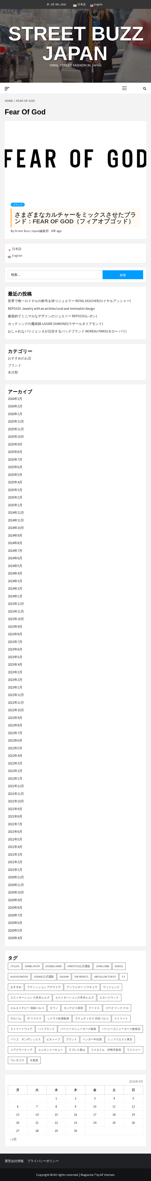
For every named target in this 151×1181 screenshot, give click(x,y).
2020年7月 (15, 915)
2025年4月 (15, 482)
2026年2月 (15, 406)
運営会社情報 (14, 1161)
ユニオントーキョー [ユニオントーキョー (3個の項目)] (50, 1050)
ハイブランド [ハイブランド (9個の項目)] (46, 1029)
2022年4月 (15, 755)
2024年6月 (15, 558)
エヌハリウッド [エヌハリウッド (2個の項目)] (109, 997)
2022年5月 (15, 748)
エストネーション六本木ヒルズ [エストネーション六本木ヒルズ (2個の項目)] (74, 997)
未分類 (13, 372)
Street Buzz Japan (76, 43)
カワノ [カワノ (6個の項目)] (54, 1008)
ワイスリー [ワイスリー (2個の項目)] (134, 1050)
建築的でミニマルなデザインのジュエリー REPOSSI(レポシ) (52, 316)
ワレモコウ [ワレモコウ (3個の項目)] (17, 1060)
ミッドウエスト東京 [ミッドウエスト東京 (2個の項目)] (120, 1039)
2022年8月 (15, 725)
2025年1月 (15, 505)
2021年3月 (15, 854)
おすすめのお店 (19, 358)
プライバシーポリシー (43, 1161)
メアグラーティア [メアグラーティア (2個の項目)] (21, 1050)
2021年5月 (15, 839)
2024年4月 (15, 573)
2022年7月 (15, 733)
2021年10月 (16, 801)
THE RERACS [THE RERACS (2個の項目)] (81, 976)
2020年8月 (15, 907)
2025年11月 (16, 429)
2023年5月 (15, 657)
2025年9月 (15, 444)
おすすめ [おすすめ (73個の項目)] (15, 987)
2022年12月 (16, 695)
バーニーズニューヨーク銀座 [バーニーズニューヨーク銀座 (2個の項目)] (78, 1029)
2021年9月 (15, 809)
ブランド (17, 204)
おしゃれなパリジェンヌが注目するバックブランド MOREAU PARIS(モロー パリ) (67, 331)
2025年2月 (15, 497)
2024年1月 (15, 596)
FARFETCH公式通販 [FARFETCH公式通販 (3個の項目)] (78, 966)
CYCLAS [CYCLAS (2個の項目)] (14, 966)
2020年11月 (16, 885)
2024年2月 (15, 588)
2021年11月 (16, 794)
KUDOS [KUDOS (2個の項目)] (119, 966)
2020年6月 (15, 923)
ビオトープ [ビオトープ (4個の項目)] (53, 1039)
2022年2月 (15, 771)
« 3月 (13, 1139)
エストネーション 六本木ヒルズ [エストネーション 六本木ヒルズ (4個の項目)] (30, 997)
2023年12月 (16, 604)
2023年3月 (15, 672)
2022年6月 (15, 740)
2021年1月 (15, 870)
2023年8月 (15, 634)
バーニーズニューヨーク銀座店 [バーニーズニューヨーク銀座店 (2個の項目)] (121, 1029)
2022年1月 (15, 778)
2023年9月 (15, 626)
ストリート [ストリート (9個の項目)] (121, 1018)
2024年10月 (16, 528)
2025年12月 (16, 421)
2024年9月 (15, 535)
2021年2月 (15, 862)
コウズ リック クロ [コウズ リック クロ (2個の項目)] (117, 1008)
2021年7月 (15, 824)
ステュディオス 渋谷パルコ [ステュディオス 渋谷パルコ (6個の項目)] (92, 1018)
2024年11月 (16, 520)
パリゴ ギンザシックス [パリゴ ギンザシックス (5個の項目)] (25, 1039)
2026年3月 (15, 399)
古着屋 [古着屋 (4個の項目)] (34, 1060)
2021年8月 (15, 816)
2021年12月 (16, 786)
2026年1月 (15, 414)
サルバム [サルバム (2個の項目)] (15, 1018)
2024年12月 (16, 512)
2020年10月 (16, 892)
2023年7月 (15, 642)
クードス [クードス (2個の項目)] (94, 1008)
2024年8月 (15, 543)
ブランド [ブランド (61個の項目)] (71, 1039)
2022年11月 (16, 702)
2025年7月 (15, 459)
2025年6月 (15, 467)
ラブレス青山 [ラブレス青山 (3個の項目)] (77, 1050)
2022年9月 (15, 718)
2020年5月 (15, 930)
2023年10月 (16, 619)
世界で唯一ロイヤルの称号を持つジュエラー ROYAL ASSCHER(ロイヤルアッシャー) (69, 301)
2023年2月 (15, 680)
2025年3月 (15, 490)
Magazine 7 (88, 1175)
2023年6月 (15, 649)
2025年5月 (15, 475)
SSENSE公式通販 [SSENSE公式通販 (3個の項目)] (44, 976)
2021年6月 (15, 831)
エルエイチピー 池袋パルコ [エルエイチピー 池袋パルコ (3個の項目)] (27, 1008)
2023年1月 (15, 687)
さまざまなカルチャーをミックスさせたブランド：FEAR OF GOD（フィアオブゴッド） (75, 218)
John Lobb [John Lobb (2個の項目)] (102, 966)
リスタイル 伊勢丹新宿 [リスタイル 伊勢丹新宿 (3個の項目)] (106, 1050)
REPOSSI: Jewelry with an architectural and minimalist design (51, 308)
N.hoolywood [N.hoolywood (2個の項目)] (19, 976)
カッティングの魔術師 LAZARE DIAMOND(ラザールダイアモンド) (55, 324)
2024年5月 (15, 566)
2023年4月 (15, 664)
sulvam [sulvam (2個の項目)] (64, 976)
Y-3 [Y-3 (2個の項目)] (123, 976)
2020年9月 (15, 900)
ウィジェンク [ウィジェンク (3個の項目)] (111, 987)
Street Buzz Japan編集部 (32, 231)
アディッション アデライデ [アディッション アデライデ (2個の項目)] (44, 987)
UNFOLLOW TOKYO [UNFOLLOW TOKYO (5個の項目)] (105, 976)
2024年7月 (15, 550)
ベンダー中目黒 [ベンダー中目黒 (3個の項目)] (92, 1039)
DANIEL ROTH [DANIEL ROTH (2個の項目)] (32, 966)
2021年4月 (15, 847)
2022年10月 (16, 710)
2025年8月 (15, 452)
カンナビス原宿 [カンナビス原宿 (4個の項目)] (73, 1008)
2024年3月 (15, 581)
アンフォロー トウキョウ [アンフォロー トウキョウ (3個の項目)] (81, 987)
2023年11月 (16, 611)
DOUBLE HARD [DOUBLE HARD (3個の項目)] (54, 966)
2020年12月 (16, 877)
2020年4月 (15, 938)
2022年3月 (15, 763)
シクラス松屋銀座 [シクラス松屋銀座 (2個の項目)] (58, 1018)
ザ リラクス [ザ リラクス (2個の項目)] (34, 1018)
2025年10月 (16, 436)
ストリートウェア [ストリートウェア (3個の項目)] (21, 1029)
